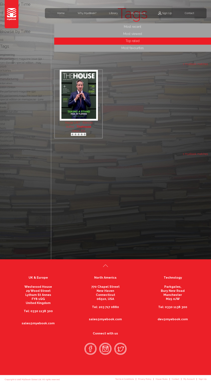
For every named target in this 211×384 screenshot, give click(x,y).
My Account (138, 13)
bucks (3, 236)
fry (1, 207)
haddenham (7, 178)
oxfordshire (6, 244)
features (5, 165)
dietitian (5, 144)
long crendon (8, 253)
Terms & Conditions (124, 379)
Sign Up (167, 13)
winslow (5, 119)
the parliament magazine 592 (18, 149)
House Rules (162, 379)
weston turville (9, 111)
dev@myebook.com (173, 319)
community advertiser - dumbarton (21, 215)
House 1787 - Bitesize (79, 122)
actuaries (5, 70)
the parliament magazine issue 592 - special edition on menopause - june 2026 (22, 99)
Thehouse (83, 126)
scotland (5, 186)
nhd (2, 123)
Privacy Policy (144, 379)
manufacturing (9, 78)
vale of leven (7, 190)
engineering (7, 54)
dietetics (5, 211)
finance (4, 198)
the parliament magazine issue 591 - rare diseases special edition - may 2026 (22, 62)
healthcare (6, 140)
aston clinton (7, 87)
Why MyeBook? (87, 13)
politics (4, 74)
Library (113, 13)
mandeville (7, 248)
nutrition (5, 219)
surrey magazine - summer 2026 (20, 223)
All (1, 39)
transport (5, 173)
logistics (5, 169)
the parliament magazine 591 (17, 136)
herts (3, 128)
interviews (6, 83)
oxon (3, 115)
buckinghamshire (11, 227)
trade (3, 107)
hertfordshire (8, 182)
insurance (6, 232)
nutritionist (6, 202)
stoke (3, 240)
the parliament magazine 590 (18, 91)
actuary (4, 153)
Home (61, 13)
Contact (189, 13)
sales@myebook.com (38, 323)
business (5, 257)
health (4, 194)
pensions (5, 132)
